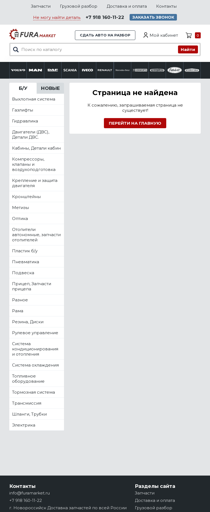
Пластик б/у (24, 250)
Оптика (20, 218)
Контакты (166, 6)
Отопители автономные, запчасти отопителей (36, 234)
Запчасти (41, 6)
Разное (20, 299)
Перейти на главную (135, 123)
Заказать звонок (153, 17)
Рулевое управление (35, 332)
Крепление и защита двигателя (34, 183)
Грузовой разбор (78, 6)
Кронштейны (26, 196)
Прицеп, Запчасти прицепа (31, 286)
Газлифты (22, 110)
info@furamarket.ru (29, 493)
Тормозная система (33, 392)
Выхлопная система (33, 99)
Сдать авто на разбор (105, 35)
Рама (17, 310)
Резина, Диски (27, 321)
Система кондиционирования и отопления (35, 349)
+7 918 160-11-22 (105, 17)
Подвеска (23, 272)
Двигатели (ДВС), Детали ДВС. (30, 134)
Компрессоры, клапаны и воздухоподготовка (34, 164)
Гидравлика (25, 121)
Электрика (23, 425)
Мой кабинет (164, 35)
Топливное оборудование (28, 378)
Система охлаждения (35, 365)
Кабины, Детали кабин (36, 148)
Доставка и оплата (127, 6)
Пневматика (25, 261)
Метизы (20, 207)
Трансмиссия (26, 403)
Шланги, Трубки (29, 414)
